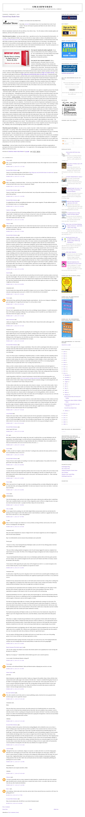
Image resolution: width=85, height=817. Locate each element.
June (66, 386)
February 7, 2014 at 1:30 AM (15, 294)
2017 (64, 366)
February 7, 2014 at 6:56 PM (15, 489)
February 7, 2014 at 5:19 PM (15, 478)
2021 (64, 358)
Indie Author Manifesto (71, 252)
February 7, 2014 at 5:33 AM (15, 315)
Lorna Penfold (9, 307)
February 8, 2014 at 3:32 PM (15, 567)
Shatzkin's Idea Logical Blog (68, 474)
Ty (6, 520)
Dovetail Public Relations (11, 170)
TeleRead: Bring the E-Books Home (69, 470)
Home (30, 809)
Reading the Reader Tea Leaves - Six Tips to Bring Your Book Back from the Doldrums (74, 190)
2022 (64, 356)
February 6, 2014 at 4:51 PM (15, 219)
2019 (64, 362)
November (67, 377)
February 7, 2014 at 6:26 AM (15, 341)
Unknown (8, 223)
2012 (64, 415)
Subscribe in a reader (66, 344)
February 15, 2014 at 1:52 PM (15, 761)
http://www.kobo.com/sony (48, 72)
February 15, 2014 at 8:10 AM (15, 744)
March (66, 392)
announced (27, 24)
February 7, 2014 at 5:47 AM (15, 325)
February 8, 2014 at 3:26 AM (15, 526)
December (67, 375)
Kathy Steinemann (10, 319)
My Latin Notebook (10, 692)
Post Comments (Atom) (13, 812)
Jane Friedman (65, 472)
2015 (64, 371)
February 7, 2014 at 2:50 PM (15, 454)
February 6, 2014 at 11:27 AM (15, 166)
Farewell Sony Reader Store (70, 407)
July (66, 383)
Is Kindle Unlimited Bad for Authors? (74, 176)
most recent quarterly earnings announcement (30, 378)
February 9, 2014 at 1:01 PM (15, 668)
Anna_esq (8, 508)
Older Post (56, 809)
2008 (64, 424)
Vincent (8, 160)
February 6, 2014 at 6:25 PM (15, 269)
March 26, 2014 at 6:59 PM (14, 803)
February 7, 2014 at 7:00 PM (15, 505)
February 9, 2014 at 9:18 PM (15, 689)
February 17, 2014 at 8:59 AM (15, 773)
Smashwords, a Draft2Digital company (50, 9)
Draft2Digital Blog (66, 466)
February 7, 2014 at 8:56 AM (15, 423)
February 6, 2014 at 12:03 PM (15, 186)
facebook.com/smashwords (68, 73)
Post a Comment (6, 807)
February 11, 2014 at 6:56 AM (15, 699)
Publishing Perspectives (67, 476)
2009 (64, 422)
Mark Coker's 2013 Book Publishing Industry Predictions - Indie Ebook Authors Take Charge (74, 226)
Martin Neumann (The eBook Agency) (14, 647)
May (66, 388)
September (67, 379)
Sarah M (8, 272)
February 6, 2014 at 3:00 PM (15, 206)
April (66, 390)
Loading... (64, 431)
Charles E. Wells (9, 210)
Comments (66, 143)
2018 (64, 364)
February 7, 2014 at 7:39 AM (15, 409)
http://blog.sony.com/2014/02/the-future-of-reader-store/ (34, 74)
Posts (64, 141)
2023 (64, 353)
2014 (64, 373)
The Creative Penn (66, 468)
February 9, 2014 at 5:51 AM (15, 660)
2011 (64, 417)
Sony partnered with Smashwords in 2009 (11, 39)
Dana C (7, 788)
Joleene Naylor (9, 672)
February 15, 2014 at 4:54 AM (15, 721)
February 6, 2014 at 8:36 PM (15, 284)
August (66, 381)
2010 (64, 419)
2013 (64, 413)
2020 (64, 360)
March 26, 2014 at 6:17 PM (14, 795)
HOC (7, 435)
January (66, 410)
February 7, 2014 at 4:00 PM (15, 464)
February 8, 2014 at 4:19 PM (15, 643)
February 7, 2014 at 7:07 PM (15, 516)
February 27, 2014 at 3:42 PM (15, 785)
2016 (64, 369)
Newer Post (4, 809)
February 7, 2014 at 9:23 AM (15, 431)
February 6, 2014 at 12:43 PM (15, 196)
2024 (64, 351)
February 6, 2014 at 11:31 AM (15, 176)
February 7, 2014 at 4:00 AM (15, 304)
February (67, 394)
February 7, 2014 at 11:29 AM (15, 444)
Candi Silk (8, 748)
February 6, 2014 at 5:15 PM (15, 231)
